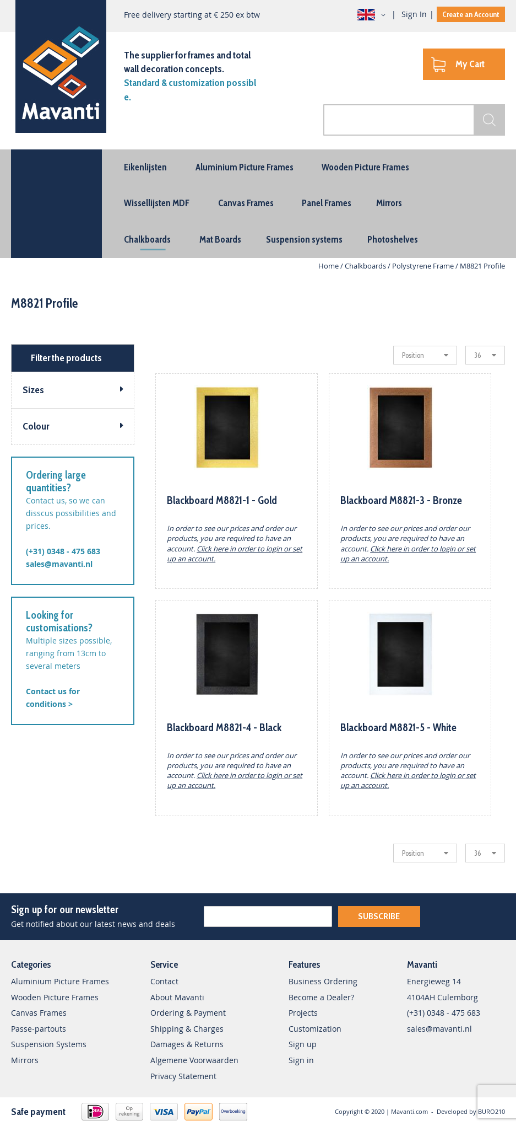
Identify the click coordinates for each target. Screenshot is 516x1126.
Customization (315, 1028)
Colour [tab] (36, 426)
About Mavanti (177, 997)
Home (329, 266)
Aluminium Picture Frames (60, 981)
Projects (303, 1012)
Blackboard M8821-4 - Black (224, 727)
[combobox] (414, 120)
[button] (373, 15)
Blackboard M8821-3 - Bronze (401, 500)
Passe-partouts (38, 1028)
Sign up (303, 1044)
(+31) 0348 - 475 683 (63, 551)
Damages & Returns (187, 1044)
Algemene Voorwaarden (194, 1060)
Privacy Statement (183, 1076)
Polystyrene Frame (423, 266)
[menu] (258, 203)
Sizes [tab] (33, 390)
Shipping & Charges (187, 1028)
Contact (164, 981)
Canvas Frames (39, 1012)
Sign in (301, 1060)
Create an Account (470, 14)
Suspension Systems (48, 1044)
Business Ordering (323, 981)
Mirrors (25, 1060)
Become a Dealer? (321, 997)
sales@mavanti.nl (59, 564)
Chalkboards (366, 266)
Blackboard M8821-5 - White (398, 727)
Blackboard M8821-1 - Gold (222, 500)
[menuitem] (145, 167)
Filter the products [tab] (66, 358)
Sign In (414, 14)
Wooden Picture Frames (55, 997)
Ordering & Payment (188, 1012)
